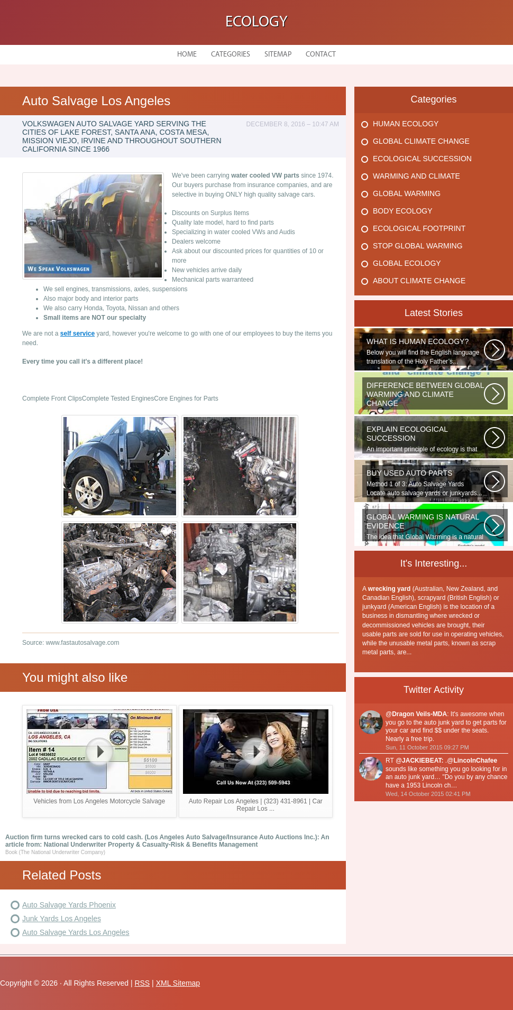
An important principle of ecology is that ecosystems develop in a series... (425, 439)
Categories (230, 55)
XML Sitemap (178, 983)
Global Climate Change (421, 141)
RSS (142, 983)
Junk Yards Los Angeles (61, 918)
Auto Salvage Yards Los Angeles (76, 932)
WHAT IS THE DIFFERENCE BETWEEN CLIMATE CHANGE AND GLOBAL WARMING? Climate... (425, 395)
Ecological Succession (422, 158)
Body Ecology (403, 211)
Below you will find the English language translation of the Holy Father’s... (425, 351)
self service (77, 333)
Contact (321, 55)
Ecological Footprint (419, 228)
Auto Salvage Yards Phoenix (69, 905)
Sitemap (277, 55)
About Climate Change (419, 280)
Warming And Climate (416, 176)
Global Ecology (407, 263)
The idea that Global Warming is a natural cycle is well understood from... (425, 527)
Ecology (256, 22)
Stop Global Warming (418, 246)
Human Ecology (405, 123)
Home (187, 55)
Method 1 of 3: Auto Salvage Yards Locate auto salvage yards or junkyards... (425, 483)
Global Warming (407, 193)
